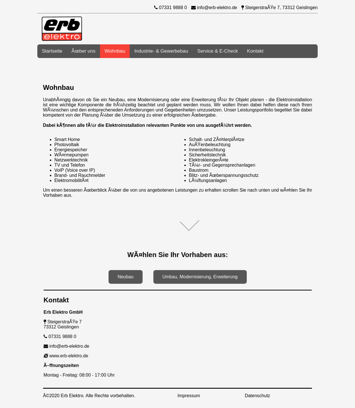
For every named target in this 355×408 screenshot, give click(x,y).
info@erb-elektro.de (214, 7)
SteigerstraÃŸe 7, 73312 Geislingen (279, 7)
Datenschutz (257, 395)
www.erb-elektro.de (69, 355)
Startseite (52, 51)
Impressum (189, 395)
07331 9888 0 (170, 7)
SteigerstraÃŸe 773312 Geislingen (65, 324)
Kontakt (255, 51)
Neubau (126, 276)
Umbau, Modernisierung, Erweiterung (199, 276)
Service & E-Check (217, 51)
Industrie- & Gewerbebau (161, 51)
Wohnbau (115, 51)
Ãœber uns (83, 51)
